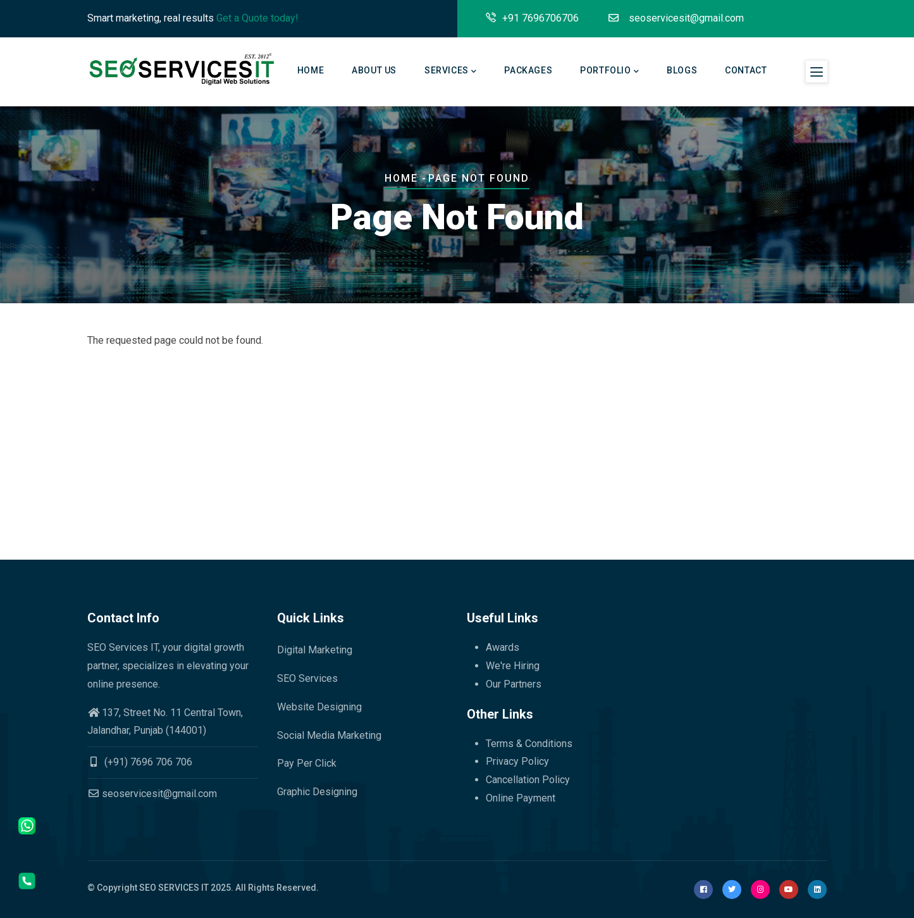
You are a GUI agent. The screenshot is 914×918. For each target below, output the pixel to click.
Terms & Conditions (529, 744)
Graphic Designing (317, 792)
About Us (374, 70)
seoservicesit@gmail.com (152, 794)
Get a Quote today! (257, 18)
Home (310, 70)
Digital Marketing (314, 650)
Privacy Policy (517, 761)
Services (450, 71)
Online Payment (520, 798)
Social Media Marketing (329, 735)
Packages (528, 70)
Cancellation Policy (528, 780)
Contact (746, 70)
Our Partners (513, 684)
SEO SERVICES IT (174, 888)
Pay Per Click (307, 763)
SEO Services (307, 678)
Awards (502, 647)
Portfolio (609, 71)
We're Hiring (513, 666)
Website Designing (319, 707)
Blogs (682, 70)
